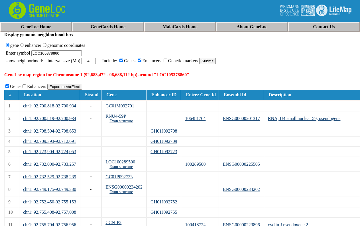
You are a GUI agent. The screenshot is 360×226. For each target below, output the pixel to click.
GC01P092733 (119, 176)
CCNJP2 (113, 222)
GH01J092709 (163, 141)
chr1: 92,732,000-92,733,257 (49, 164)
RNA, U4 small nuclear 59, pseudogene (304, 118)
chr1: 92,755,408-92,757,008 (49, 212)
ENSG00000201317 (241, 118)
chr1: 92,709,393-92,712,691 (49, 141)
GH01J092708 (163, 131)
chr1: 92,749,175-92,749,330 (49, 189)
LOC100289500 (120, 161)
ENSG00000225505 (241, 164)
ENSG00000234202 (124, 187)
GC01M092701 (119, 105)
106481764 (195, 118)
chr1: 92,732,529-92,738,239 (49, 176)
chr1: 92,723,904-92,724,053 (49, 151)
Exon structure (121, 121)
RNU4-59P (115, 116)
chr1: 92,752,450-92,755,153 (49, 201)
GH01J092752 (163, 201)
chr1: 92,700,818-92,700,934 (49, 105)
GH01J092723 (163, 151)
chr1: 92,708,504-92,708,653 (49, 131)
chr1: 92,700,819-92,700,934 (49, 118)
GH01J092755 (163, 212)
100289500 (195, 164)
